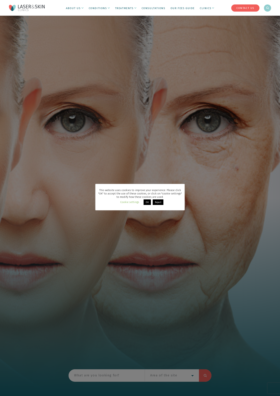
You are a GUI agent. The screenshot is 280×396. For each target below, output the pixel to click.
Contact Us (245, 8)
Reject (158, 202)
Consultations (153, 8)
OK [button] (147, 202)
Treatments (124, 8)
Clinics (205, 8)
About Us (73, 8)
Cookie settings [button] (129, 202)
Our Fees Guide (183, 8)
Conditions (98, 8)
